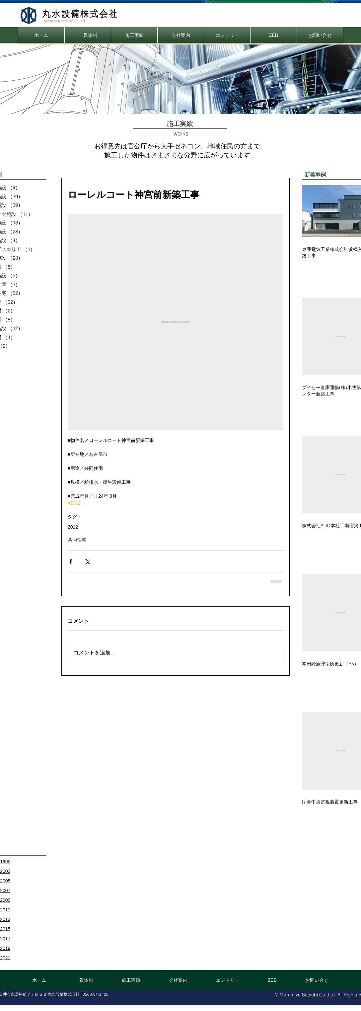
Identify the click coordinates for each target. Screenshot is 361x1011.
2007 (5, 890)
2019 (5, 948)
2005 (5, 881)
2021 (5, 958)
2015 (5, 929)
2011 (5, 909)
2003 (5, 871)
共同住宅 (77, 540)
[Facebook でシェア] (71, 561)
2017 (5, 938)
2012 (73, 527)
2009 (5, 900)
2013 (5, 919)
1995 (5, 861)
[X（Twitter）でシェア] (87, 561)
